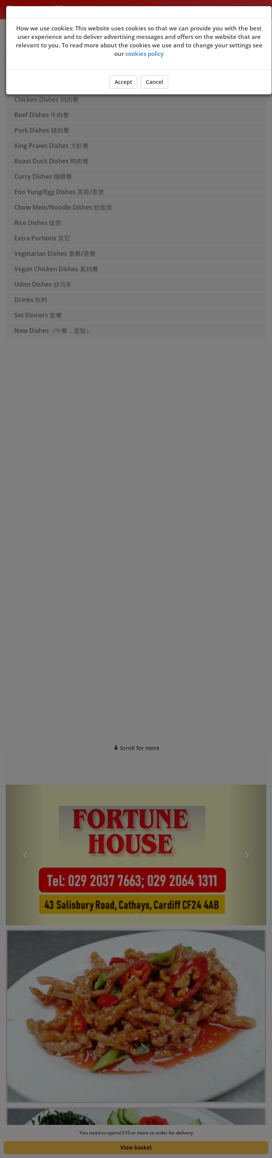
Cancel (154, 82)
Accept (123, 82)
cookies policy (144, 53)
